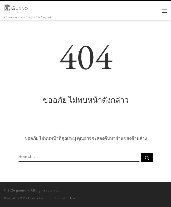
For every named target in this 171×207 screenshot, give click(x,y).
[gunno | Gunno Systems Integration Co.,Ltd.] (16, 7)
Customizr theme (65, 198)
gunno (21, 190)
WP (22, 198)
